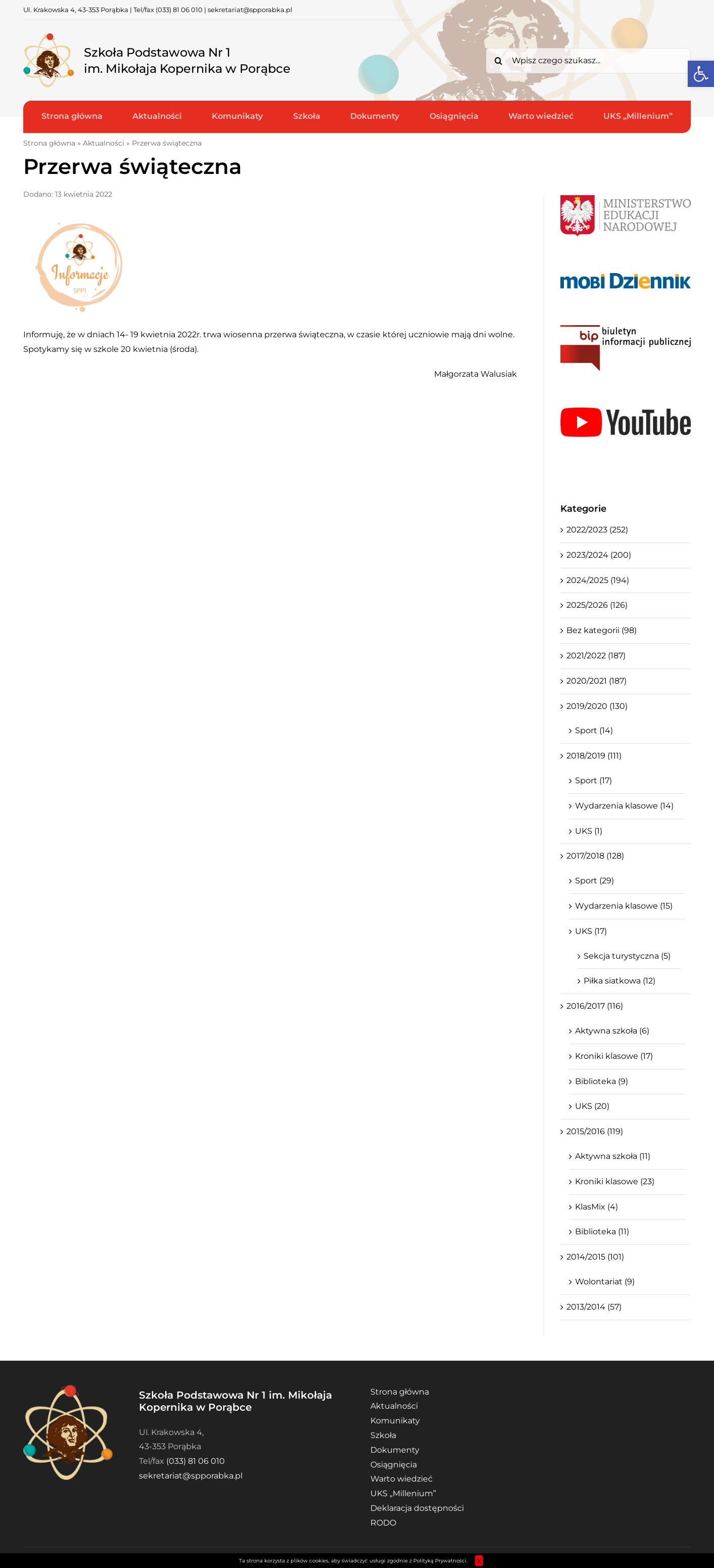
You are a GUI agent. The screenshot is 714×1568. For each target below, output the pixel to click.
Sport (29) (594, 880)
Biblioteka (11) (602, 1231)
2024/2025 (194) (597, 580)
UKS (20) (592, 1106)
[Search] (498, 60)
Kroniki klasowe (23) (614, 1181)
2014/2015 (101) (595, 1257)
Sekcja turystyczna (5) (627, 956)
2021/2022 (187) (596, 655)
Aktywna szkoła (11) (612, 1156)
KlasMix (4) (596, 1207)
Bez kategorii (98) (601, 630)
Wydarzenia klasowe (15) (624, 906)
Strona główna (49, 143)
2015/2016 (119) (594, 1131)
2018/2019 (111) (594, 755)
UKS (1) (588, 831)
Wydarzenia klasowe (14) (624, 806)
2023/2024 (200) (598, 555)
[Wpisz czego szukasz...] (588, 60)
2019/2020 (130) (597, 706)
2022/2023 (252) (597, 529)
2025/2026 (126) (597, 605)
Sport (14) (594, 730)
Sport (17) (593, 780)
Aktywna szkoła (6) (612, 1031)
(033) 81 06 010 (179, 10)
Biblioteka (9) (601, 1081)
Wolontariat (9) (605, 1281)
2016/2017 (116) (594, 1006)
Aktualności (103, 143)
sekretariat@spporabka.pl (250, 10)
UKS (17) (591, 931)
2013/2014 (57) (594, 1307)
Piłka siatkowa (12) (619, 980)
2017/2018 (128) (595, 856)
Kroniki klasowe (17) (614, 1056)
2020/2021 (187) (596, 681)
